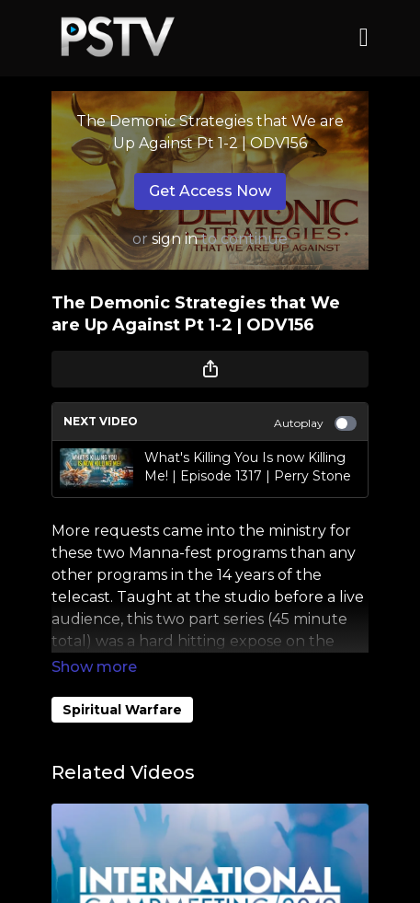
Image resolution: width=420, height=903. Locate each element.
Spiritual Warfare (122, 709)
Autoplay (315, 423)
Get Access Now (210, 191)
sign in (175, 239)
